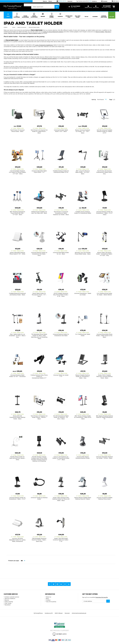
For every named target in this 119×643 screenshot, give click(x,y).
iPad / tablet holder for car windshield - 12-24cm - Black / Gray (17, 336)
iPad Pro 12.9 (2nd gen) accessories (18, 33)
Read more (70, 1)
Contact (48, 600)
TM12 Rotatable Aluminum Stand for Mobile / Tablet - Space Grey (39, 540)
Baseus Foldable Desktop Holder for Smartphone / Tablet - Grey (83, 376)
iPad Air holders (99, 31)
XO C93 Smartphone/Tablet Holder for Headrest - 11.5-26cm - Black (61, 417)
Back (6, 27)
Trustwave (104, 1)
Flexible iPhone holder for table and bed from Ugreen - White (17, 458)
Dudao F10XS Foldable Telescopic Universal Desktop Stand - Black (104, 376)
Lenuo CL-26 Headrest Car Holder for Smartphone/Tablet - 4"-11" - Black (61, 458)
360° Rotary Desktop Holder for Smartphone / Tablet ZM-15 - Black (82, 417)
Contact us (94, 1)
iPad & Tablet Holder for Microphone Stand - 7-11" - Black (39, 295)
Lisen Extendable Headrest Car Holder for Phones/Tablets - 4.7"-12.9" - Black (17, 172)
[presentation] (45, 7)
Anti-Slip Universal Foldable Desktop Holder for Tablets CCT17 (104, 131)
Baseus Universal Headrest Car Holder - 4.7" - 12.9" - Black (82, 131)
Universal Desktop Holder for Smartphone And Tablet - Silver (39, 254)
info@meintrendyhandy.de (79, 613)
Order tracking (9, 601)
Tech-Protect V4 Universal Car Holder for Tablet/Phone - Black (39, 131)
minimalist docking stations (49, 58)
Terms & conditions (10, 598)
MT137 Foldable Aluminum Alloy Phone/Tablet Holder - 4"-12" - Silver (61, 295)
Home (13, 27)
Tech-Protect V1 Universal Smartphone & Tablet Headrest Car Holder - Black (61, 213)
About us (45, 1)
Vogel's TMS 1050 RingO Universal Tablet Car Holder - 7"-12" (61, 540)
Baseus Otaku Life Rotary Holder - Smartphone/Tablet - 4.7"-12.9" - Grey (104, 254)
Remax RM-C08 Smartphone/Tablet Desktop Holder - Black (17, 417)
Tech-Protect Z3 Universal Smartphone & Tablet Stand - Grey (104, 172)
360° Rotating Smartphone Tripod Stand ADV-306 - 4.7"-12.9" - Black (17, 213)
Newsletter (8, 604)
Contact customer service (12, 597)
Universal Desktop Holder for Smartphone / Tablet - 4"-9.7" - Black (104, 213)
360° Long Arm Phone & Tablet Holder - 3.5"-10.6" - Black (82, 172)
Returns (50, 1)
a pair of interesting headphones (44, 45)
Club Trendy (8, 603)
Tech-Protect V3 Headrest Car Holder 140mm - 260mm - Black (39, 417)
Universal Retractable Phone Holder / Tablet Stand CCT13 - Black (104, 336)
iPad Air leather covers (34, 33)
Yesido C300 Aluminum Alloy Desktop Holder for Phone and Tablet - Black (60, 499)
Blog (47, 598)
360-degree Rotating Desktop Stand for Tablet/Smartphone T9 (104, 417)
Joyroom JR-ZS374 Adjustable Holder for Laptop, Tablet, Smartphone (17, 540)
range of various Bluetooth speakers (53, 31)
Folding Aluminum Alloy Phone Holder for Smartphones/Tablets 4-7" (39, 376)
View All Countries (51, 601)
